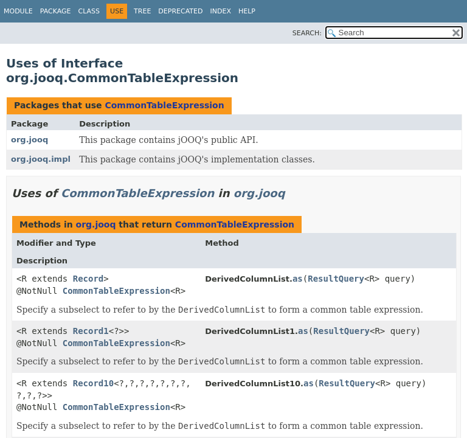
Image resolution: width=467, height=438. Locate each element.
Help (246, 11)
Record (88, 278)
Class (89, 11)
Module (18, 11)
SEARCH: (307, 33)
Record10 (93, 383)
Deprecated (180, 11)
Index (220, 11)
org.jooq (29, 139)
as (297, 278)
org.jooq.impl (41, 159)
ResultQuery (336, 278)
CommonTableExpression (164, 105)
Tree (142, 11)
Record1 (91, 331)
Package (55, 11)
